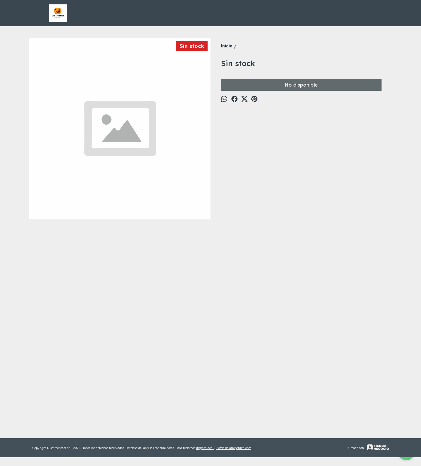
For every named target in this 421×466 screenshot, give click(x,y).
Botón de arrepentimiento (233, 448)
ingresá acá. (205, 448)
